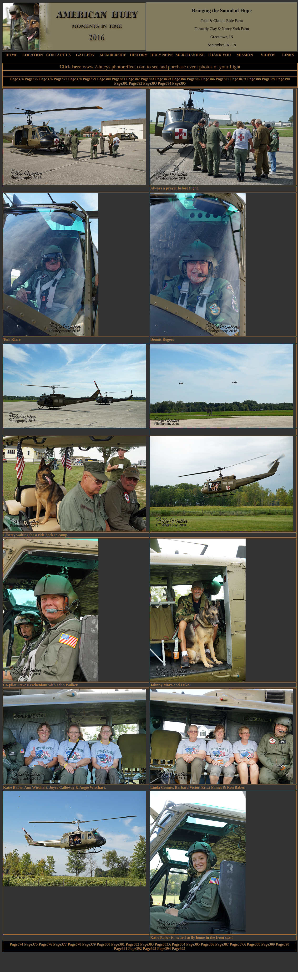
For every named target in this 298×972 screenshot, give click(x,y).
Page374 (17, 79)
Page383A (163, 79)
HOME (11, 55)
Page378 (75, 79)
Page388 (254, 79)
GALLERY (85, 55)
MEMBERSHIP (113, 55)
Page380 (104, 79)
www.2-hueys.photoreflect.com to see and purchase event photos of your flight (161, 67)
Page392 (135, 83)
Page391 (121, 83)
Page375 (31, 79)
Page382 (133, 79)
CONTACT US (58, 55)
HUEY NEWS (161, 55)
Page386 (208, 79)
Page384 (179, 79)
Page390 (283, 79)
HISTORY (138, 55)
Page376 (46, 79)
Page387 (222, 79)
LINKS (288, 55)
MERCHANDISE (190, 55)
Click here (71, 67)
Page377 (60, 79)
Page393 (150, 83)
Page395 (179, 83)
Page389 (268, 79)
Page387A (238, 79)
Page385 (193, 79)
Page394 (164, 83)
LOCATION (32, 55)
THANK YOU (219, 55)
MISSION (245, 55)
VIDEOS (268, 55)
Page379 (89, 79)
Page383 (147, 79)
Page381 (118, 79)
